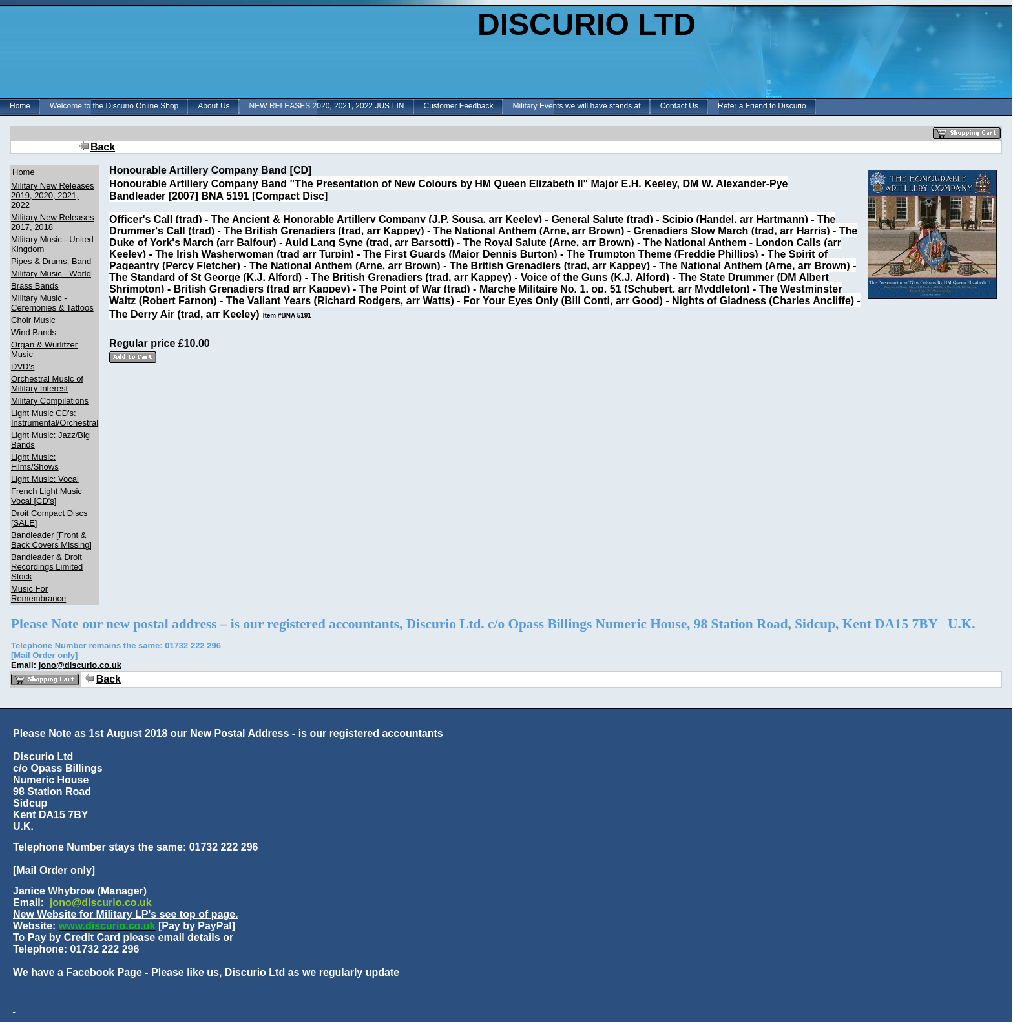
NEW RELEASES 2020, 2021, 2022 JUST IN (326, 105)
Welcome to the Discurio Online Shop (114, 105)
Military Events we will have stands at (577, 105)
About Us (213, 105)
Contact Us (679, 105)
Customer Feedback (459, 105)
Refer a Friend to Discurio (762, 105)
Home (20, 105)
